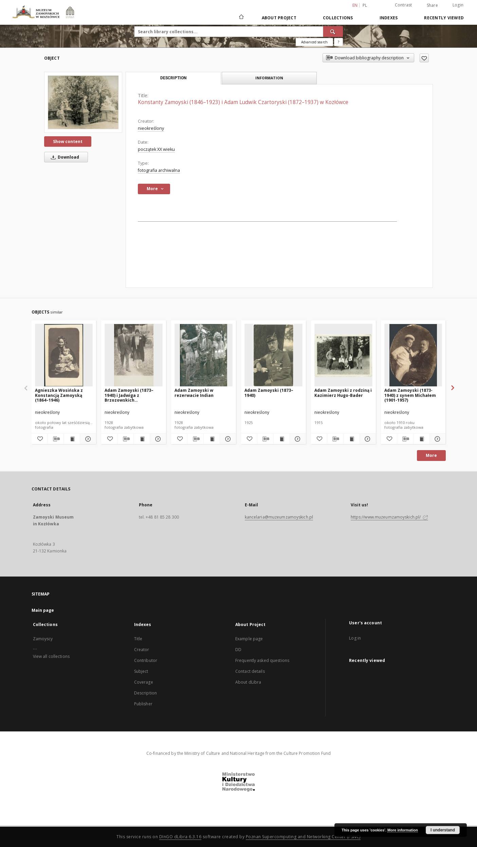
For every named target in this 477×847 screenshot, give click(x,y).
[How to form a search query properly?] (338, 42)
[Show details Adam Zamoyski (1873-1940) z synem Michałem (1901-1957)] (437, 439)
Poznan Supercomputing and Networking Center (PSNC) (303, 837)
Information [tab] (269, 77)
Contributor (145, 660)
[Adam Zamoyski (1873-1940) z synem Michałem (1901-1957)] (413, 355)
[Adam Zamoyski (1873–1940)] (273, 355)
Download (64, 157)
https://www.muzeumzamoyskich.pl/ (389, 517)
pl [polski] (365, 5)
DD (238, 649)
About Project (279, 18)
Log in (355, 638)
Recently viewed (444, 18)
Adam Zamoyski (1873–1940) (268, 392)
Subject (141, 671)
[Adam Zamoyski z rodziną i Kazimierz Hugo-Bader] (343, 355)
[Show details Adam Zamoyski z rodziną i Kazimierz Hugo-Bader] (367, 439)
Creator (141, 649)
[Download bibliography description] (55, 439)
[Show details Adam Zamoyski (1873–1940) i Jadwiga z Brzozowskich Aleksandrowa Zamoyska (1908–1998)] (157, 439)
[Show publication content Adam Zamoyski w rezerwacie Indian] (212, 439)
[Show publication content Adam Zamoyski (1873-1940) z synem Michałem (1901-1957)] (421, 439)
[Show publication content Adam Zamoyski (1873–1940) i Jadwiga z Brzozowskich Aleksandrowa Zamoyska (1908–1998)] (142, 439)
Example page (249, 639)
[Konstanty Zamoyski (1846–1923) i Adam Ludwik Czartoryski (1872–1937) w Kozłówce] (83, 102)
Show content (67, 141)
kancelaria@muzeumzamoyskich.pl (279, 517)
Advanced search (314, 42)
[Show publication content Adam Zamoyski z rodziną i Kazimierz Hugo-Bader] (352, 439)
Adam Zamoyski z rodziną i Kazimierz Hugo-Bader (343, 392)
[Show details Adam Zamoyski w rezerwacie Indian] (227, 439)
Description (145, 693)
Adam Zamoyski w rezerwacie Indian (194, 392)
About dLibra (248, 682)
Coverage (143, 682)
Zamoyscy (43, 639)
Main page (43, 610)
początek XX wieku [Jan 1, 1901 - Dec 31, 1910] (156, 149)
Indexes (389, 18)
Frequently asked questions (262, 660)
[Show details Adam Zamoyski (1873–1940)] (297, 439)
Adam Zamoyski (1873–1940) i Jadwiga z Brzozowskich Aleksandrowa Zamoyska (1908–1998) (132, 395)
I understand (442, 830)
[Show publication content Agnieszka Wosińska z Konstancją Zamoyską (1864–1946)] (72, 439)
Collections (338, 18)
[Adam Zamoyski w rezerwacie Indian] (203, 355)
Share (432, 5)
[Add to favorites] (424, 58)
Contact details (250, 671)
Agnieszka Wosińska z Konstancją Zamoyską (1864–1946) (59, 395)
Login (458, 5)
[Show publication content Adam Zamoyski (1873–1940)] (282, 439)
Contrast (403, 5)
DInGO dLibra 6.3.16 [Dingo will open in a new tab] (180, 837)
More (431, 455)
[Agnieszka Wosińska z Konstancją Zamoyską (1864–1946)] (64, 355)
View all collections (51, 656)
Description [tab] (173, 78)
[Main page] (241, 17)
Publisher (143, 704)
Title (138, 639)
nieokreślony (151, 128)
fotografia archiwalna (159, 170)
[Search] (333, 31)
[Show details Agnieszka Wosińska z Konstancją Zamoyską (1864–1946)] (87, 439)
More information (402, 830)
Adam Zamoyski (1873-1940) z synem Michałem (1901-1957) (410, 395)
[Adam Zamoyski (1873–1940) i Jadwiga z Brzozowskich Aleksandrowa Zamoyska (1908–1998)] (133, 355)
